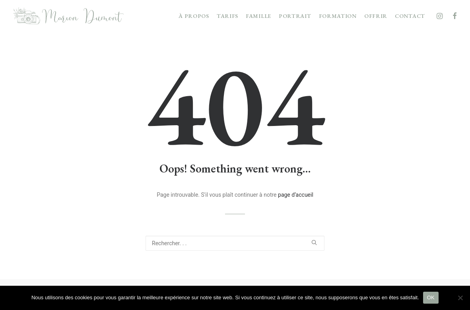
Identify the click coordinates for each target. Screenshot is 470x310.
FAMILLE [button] (258, 15)
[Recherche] (235, 243)
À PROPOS (194, 15)
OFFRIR (375, 15)
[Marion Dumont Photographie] (68, 16)
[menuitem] (193, 16)
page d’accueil (295, 195)
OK (431, 297)
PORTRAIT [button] (295, 15)
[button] (440, 16)
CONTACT (410, 15)
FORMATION (338, 15)
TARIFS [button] (227, 15)
